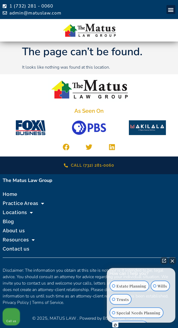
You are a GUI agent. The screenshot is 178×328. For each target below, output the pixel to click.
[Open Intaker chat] (115, 325)
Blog (8, 221)
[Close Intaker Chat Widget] (172, 260)
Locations (18, 212)
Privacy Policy (16, 302)
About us (14, 230)
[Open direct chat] (164, 260)
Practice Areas (23, 203)
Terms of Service (47, 302)
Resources (19, 239)
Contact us (16, 249)
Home (10, 194)
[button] (170, 9)
